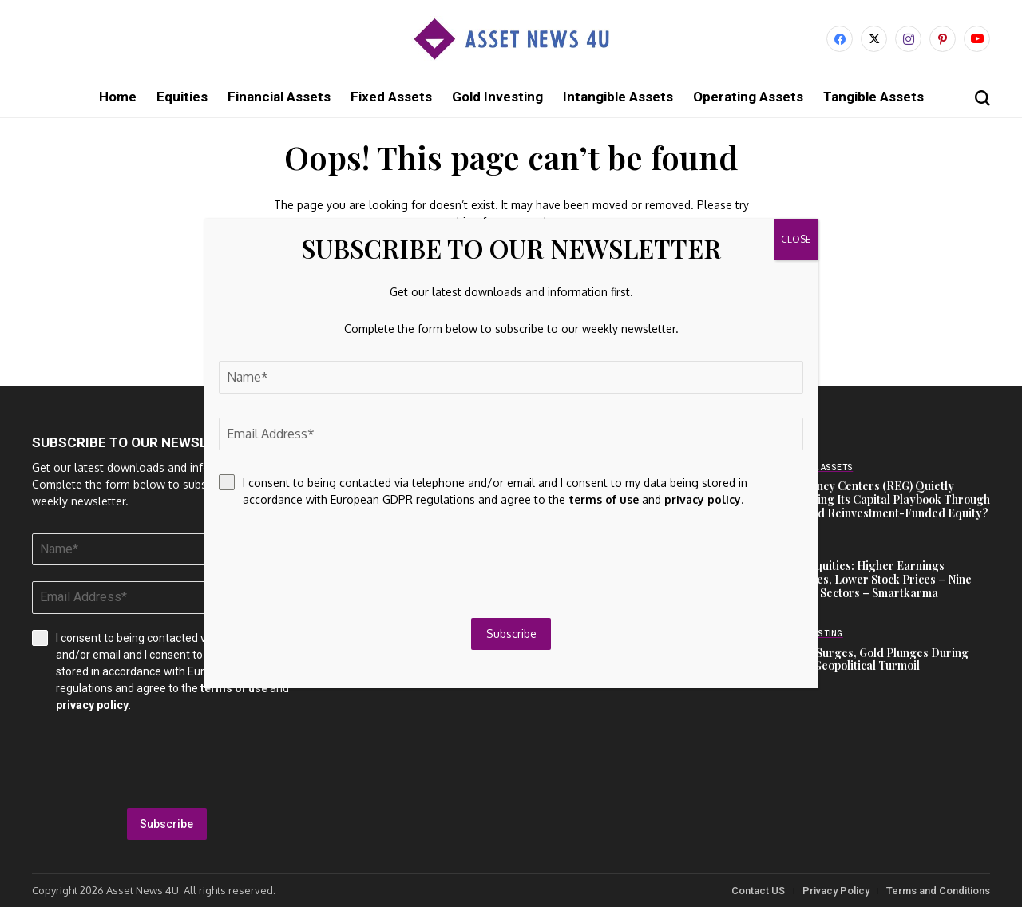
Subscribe (166, 824)
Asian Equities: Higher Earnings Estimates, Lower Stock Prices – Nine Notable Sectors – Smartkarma (874, 579)
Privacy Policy (835, 891)
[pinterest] (942, 39)
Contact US (758, 891)
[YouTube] (977, 39)
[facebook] (839, 39)
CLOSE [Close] (796, 239)
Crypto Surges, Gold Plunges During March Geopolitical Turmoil (873, 659)
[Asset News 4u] (511, 38)
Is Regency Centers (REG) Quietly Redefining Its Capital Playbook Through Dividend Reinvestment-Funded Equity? (883, 499)
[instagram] (908, 39)
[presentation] (167, 761)
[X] (874, 39)
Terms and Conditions (938, 891)
